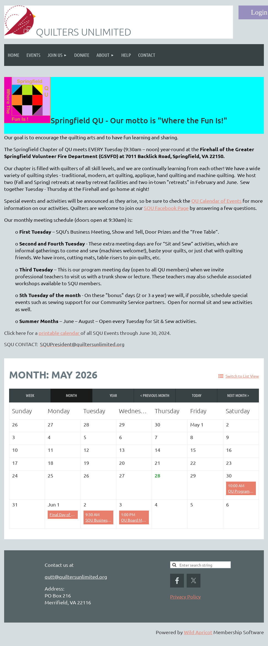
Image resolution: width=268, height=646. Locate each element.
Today (196, 395)
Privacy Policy (185, 596)
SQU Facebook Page (166, 208)
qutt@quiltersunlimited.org (76, 577)
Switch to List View (242, 375)
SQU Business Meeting (105, 519)
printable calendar (60, 333)
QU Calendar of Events (216, 201)
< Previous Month (154, 395)
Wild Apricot (198, 632)
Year (113, 395)
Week (30, 395)
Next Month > (238, 395)
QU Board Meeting (137, 519)
